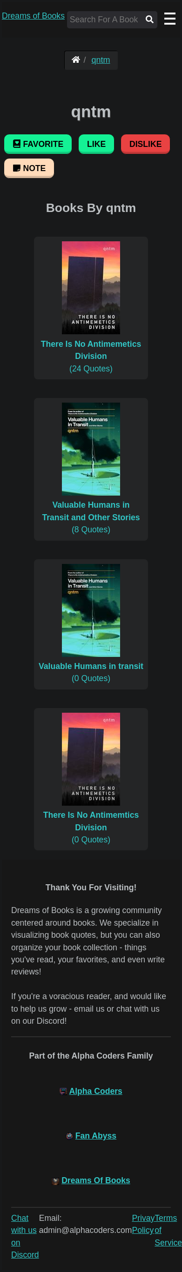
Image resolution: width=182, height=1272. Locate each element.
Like (96, 144)
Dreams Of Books (95, 1180)
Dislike (145, 144)
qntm (101, 60)
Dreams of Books (33, 15)
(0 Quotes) (91, 666)
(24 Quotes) (91, 350)
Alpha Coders (95, 1091)
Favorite (38, 144)
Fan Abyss (95, 1135)
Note (29, 168)
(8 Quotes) (91, 511)
